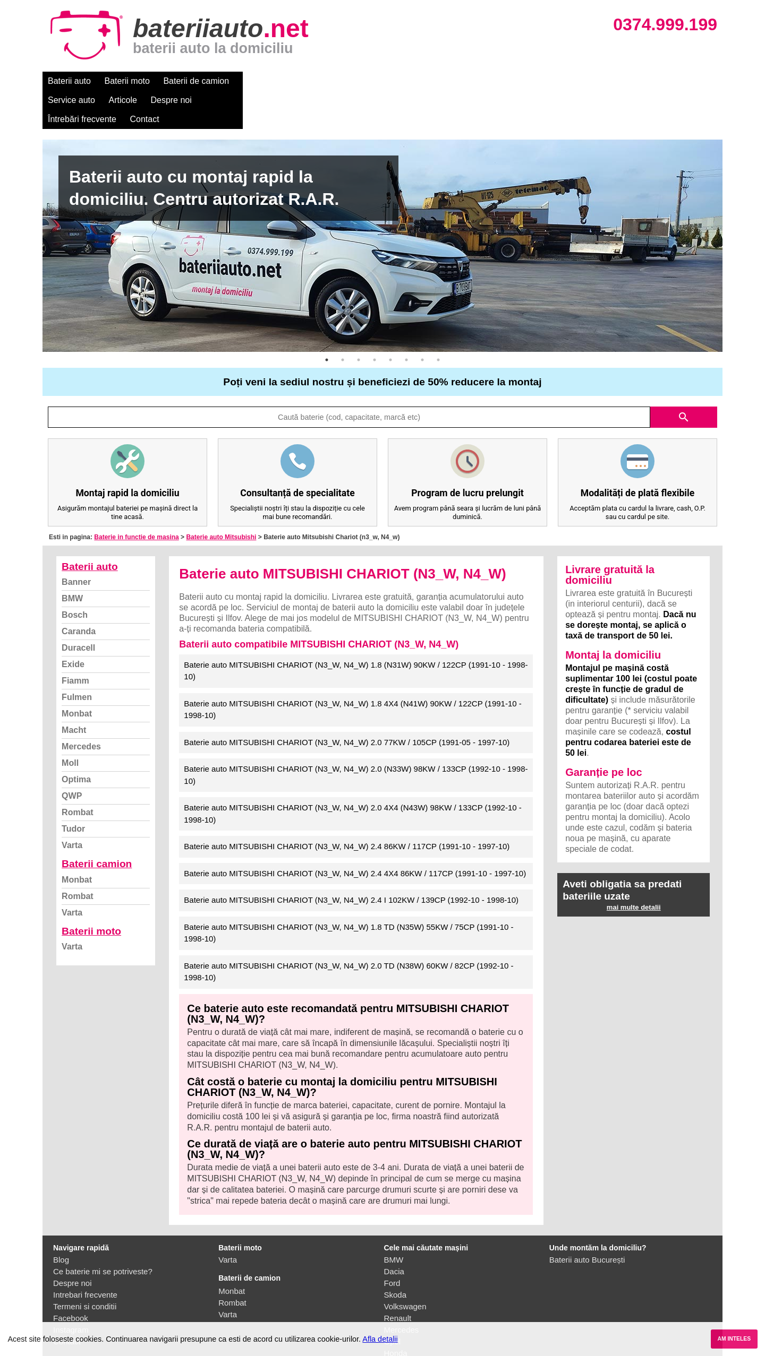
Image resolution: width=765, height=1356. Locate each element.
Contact (493, 80)
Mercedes (81, 708)
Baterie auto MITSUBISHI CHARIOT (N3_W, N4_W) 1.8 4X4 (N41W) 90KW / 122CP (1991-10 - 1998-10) (353, 671)
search (683, 379)
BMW (72, 560)
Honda (395, 1314)
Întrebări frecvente (431, 80)
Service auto (266, 80)
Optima (76, 741)
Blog (61, 1221)
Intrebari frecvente (85, 1256)
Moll (70, 724)
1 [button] (326, 321)
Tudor (73, 790)
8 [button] (438, 321)
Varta (72, 806)
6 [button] (406, 321)
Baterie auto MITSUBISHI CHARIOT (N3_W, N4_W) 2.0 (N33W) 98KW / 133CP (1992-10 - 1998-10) (356, 736)
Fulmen (77, 658)
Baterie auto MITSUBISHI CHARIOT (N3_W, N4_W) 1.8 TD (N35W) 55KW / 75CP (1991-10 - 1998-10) (348, 894)
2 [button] (342, 321)
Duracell (78, 609)
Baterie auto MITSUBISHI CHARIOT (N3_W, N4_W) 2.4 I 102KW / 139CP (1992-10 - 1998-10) (351, 861)
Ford (392, 1244)
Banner (76, 543)
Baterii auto (69, 80)
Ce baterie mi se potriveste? (102, 1233)
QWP (72, 757)
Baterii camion (97, 825)
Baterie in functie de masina (136, 499)
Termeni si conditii (84, 1268)
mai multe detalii (634, 869)
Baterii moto (127, 80)
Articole (317, 80)
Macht (74, 691)
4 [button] (374, 321)
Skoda (395, 1256)
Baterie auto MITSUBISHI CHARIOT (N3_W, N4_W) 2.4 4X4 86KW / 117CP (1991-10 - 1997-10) (355, 835)
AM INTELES (734, 1339)
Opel (392, 1303)
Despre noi (365, 80)
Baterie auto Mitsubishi (221, 499)
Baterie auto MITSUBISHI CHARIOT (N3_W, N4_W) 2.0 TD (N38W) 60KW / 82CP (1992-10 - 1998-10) (348, 933)
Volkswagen (405, 1268)
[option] (382, 207)
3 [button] (358, 321)
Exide (73, 626)
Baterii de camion (196, 80)
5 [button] (390, 321)
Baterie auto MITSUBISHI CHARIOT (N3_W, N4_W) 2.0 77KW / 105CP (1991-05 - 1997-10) (346, 704)
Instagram (71, 1291)
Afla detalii (379, 1339)
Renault (398, 1279)
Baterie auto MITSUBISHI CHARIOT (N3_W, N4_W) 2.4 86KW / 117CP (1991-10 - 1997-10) (346, 808)
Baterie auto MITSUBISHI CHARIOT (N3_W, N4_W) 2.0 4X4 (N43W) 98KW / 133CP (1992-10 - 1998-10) (353, 775)
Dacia (394, 1233)
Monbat (77, 675)
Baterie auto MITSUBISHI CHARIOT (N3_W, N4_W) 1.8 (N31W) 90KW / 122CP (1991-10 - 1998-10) (356, 632)
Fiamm (75, 642)
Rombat (78, 774)
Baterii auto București (587, 1221)
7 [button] (422, 321)
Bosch (75, 576)
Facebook (70, 1279)
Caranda (79, 593)
